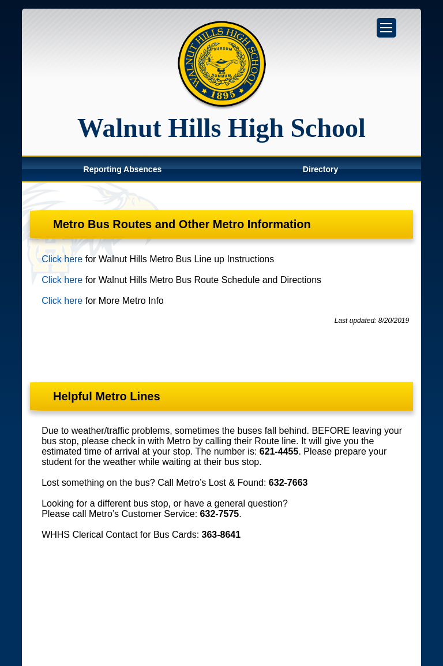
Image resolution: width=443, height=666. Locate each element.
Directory (320, 169)
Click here (62, 259)
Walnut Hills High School (221, 128)
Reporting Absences (123, 169)
